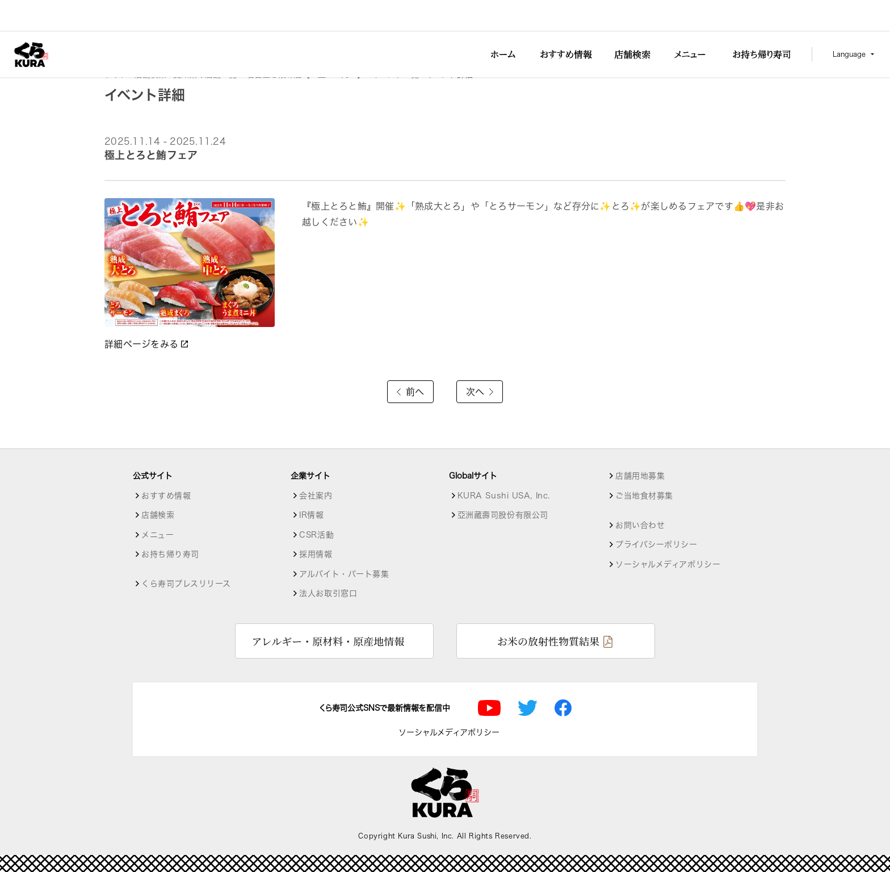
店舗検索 (150, 74)
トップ (116, 74)
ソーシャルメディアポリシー (667, 564)
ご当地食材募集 (644, 496)
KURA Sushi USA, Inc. (503, 496)
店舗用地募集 (640, 476)
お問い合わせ (640, 525)
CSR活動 (316, 535)
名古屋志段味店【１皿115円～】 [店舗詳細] (305, 74)
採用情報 (315, 554)
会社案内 (315, 496)
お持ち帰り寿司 (170, 554)
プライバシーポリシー (656, 544)
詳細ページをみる (147, 344)
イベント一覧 (395, 74)
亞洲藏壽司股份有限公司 (502, 515)
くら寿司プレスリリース (185, 584)
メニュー (157, 535)
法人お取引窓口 (328, 593)
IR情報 (311, 515)
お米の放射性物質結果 (548, 641)
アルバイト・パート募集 (344, 574)
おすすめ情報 (166, 496)
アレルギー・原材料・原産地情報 (327, 641)
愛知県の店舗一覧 (206, 74)
